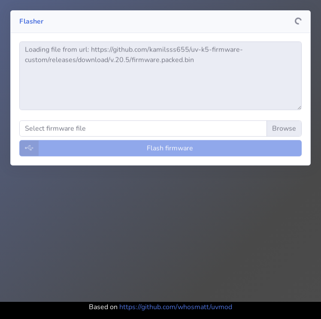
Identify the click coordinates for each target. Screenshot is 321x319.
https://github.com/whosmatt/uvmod (175, 307)
